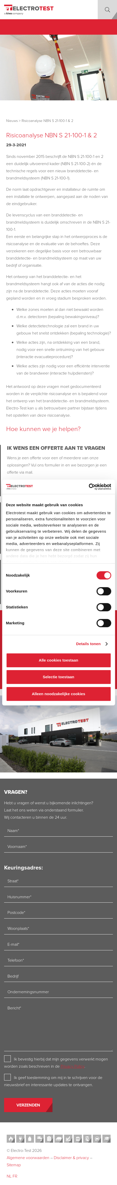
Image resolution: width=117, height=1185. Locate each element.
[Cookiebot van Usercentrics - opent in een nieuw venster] (88, 486)
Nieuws (12, 120)
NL (9, 1176)
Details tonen (88, 644)
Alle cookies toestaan (58, 660)
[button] (107, 9)
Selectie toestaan (58, 677)
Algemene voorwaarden (28, 1157)
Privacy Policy (72, 1066)
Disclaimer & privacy (71, 1157)
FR (15, 1176)
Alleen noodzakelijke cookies (58, 694)
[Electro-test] (28, 10)
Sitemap (14, 1165)
